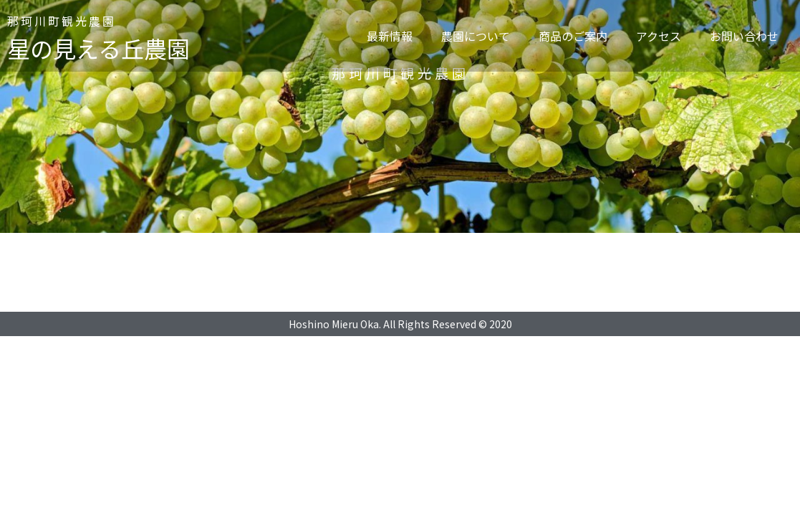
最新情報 (390, 35)
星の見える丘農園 (98, 48)
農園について (475, 35)
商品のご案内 (573, 35)
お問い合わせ (744, 35)
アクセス (658, 35)
